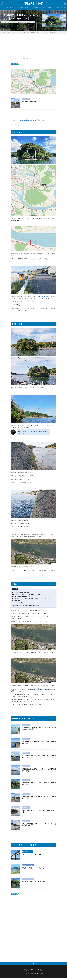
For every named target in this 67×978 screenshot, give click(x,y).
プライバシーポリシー (29, 970)
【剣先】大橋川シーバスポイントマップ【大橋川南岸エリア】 (39, 811)
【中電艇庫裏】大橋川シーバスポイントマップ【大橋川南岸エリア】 (39, 756)
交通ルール (45, 296)
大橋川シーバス (31, 22)
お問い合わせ (59, 7)
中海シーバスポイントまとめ (12, 7)
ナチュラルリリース (37, 973)
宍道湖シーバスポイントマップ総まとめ (33, 868)
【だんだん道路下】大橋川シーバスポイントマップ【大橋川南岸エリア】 (39, 825)
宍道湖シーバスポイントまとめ (28, 865)
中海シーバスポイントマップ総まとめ (33, 854)
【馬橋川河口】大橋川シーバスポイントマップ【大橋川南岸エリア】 (39, 797)
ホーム (2, 7)
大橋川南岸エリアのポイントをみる (32, 101)
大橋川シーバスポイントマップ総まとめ (33, 881)
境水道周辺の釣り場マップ (41, 7)
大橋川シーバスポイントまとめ (27, 7)
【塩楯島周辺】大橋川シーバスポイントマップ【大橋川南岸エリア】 (43, 32)
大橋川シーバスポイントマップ (13, 32)
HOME (3, 32)
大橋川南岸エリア (22, 22)
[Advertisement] (33, 47)
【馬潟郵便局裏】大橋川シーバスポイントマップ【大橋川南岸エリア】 (39, 770)
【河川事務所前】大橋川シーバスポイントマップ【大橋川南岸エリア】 (39, 742)
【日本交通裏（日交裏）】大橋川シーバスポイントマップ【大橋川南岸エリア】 (39, 729)
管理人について (51, 7)
